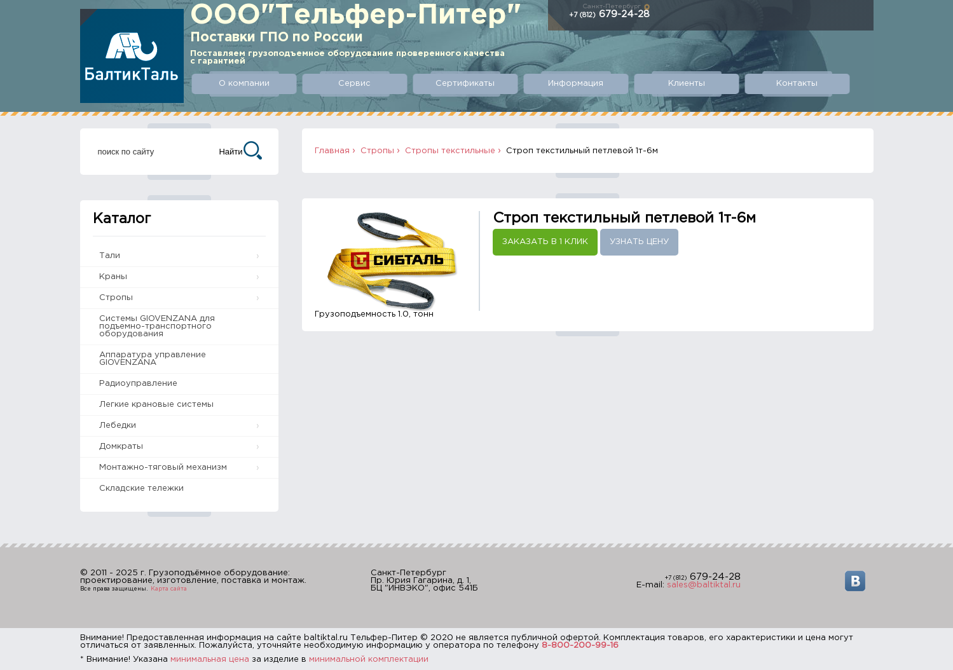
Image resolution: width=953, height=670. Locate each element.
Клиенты (686, 83)
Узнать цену (639, 241)
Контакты (797, 83)
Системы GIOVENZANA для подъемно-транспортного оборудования (157, 326)
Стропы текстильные (450, 150)
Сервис (354, 83)
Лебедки (117, 425)
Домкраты (121, 446)
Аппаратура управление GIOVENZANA (152, 359)
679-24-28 (609, 14)
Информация (575, 83)
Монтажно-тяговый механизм (163, 467)
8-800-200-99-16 (580, 645)
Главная (332, 150)
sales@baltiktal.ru (704, 585)
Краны (113, 276)
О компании (244, 83)
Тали (109, 255)
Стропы (116, 297)
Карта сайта (169, 588)
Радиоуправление (138, 383)
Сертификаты (465, 83)
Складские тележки (141, 488)
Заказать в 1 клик (545, 241)
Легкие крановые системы (156, 404)
